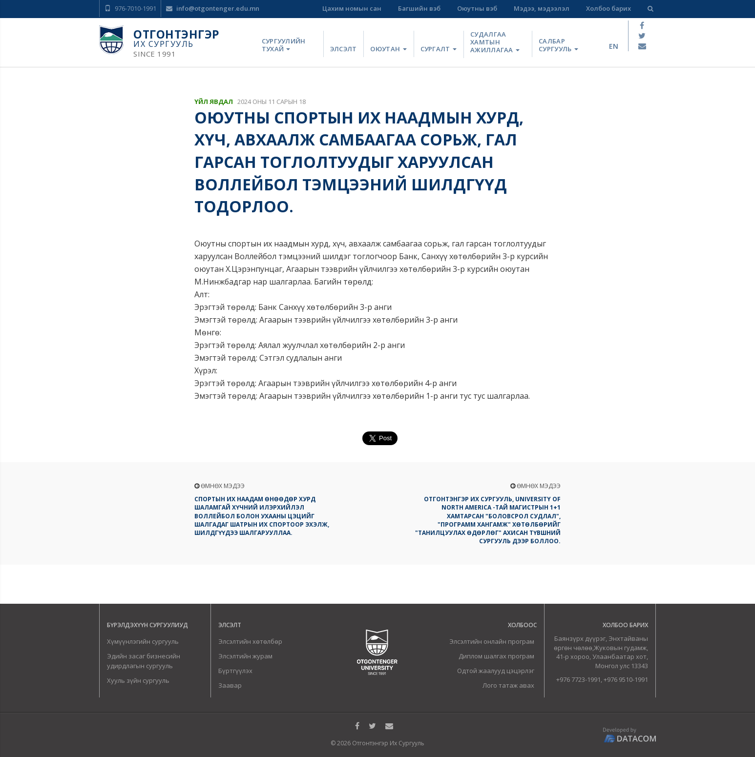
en (613, 46)
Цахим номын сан (351, 8)
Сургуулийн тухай (284, 45)
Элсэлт (343, 48)
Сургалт (438, 48)
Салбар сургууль (558, 45)
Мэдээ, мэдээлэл (541, 8)
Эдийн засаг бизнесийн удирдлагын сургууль (143, 661)
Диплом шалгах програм (496, 656)
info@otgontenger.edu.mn (212, 8)
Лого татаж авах (508, 685)
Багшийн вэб (419, 8)
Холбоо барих (608, 8)
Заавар (230, 685)
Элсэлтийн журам (245, 656)
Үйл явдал (213, 101)
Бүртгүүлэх (235, 670)
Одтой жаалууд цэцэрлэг (495, 670)
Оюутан (388, 48)
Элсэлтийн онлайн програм (491, 641)
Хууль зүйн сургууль (138, 680)
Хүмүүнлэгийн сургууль (143, 641)
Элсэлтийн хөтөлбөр (250, 641)
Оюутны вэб (477, 8)
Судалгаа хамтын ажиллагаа (495, 42)
